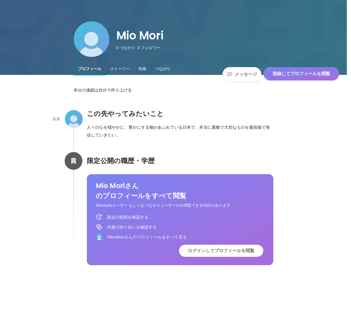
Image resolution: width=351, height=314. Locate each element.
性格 (142, 69)
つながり (163, 69)
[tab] (90, 68)
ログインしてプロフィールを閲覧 (221, 250)
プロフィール (89, 69)
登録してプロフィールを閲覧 (301, 73)
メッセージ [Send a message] (242, 74)
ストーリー (120, 69)
